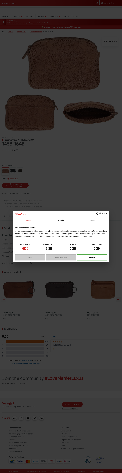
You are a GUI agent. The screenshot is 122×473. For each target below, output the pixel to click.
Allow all (92, 257)
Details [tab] (61, 220)
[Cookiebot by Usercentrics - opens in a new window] (98, 214)
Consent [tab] (29, 220)
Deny (30, 257)
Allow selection (61, 257)
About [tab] (92, 220)
